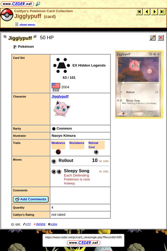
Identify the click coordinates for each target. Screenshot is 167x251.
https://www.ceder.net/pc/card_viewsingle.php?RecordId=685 (83, 237)
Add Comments (30, 199)
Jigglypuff (80, 107)
